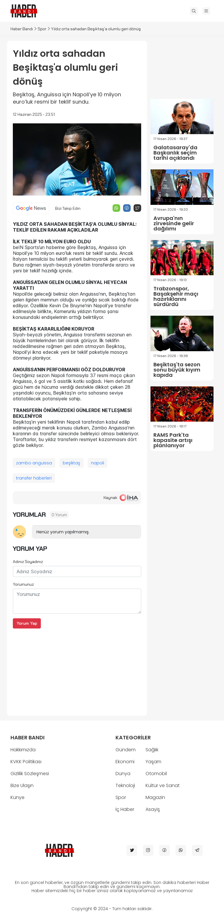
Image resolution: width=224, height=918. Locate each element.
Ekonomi (125, 761)
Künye (17, 797)
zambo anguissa (34, 463)
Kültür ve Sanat (163, 785)
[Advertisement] (77, 669)
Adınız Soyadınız (28, 562)
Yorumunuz (23, 584)
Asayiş (153, 809)
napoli (97, 463)
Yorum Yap (27, 623)
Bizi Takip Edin (67, 208)
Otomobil (156, 773)
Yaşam (153, 761)
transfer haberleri (34, 478)
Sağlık (152, 749)
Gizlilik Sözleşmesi (29, 773)
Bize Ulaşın (22, 785)
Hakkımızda (23, 749)
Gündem (126, 749)
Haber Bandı (21, 29)
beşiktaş (71, 463)
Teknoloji (125, 785)
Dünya (123, 773)
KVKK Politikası (25, 761)
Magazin (155, 797)
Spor (42, 29)
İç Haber (125, 809)
